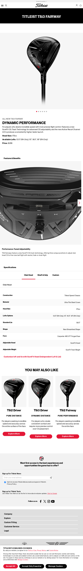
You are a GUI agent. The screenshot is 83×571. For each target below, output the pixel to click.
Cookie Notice (53, 550)
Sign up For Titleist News (11, 473)
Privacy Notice (41, 550)
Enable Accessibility (40, 1)
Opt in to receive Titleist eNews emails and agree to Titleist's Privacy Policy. (26, 483)
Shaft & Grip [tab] (43, 275)
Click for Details (52, 493)
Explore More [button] (14, 434)
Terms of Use (32, 550)
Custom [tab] (55, 275)
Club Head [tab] (28, 275)
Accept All (10, 566)
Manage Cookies (23, 559)
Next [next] (62, 202)
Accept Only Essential (31, 566)
